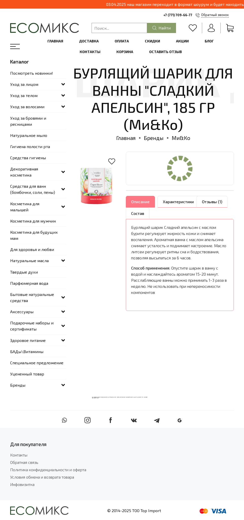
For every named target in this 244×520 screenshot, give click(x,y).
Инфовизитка (22, 484)
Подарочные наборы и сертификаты (32, 325)
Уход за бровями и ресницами (28, 121)
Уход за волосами (27, 106)
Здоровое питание (28, 340)
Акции (182, 41)
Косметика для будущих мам (34, 235)
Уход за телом (24, 95)
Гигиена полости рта (30, 146)
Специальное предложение (36, 362)
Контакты (90, 52)
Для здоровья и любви (32, 249)
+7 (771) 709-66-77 (177, 15)
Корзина (124, 52)
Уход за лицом (24, 84)
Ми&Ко (181, 138)
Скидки (152, 41)
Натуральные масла (29, 260)
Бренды (154, 138)
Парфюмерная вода (29, 283)
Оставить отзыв (165, 52)
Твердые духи (24, 272)
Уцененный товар (27, 373)
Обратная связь (24, 462)
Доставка (89, 41)
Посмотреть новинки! (31, 73)
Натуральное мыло (28, 135)
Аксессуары (21, 311)
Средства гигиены (28, 157)
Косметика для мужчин (33, 220)
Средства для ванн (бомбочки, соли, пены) (32, 189)
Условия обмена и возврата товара (42, 477)
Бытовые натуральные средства (32, 297)
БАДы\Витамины (26, 351)
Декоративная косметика (24, 171)
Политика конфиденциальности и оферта (48, 469)
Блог (209, 41)
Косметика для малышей (24, 206)
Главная (55, 41)
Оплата (122, 41)
